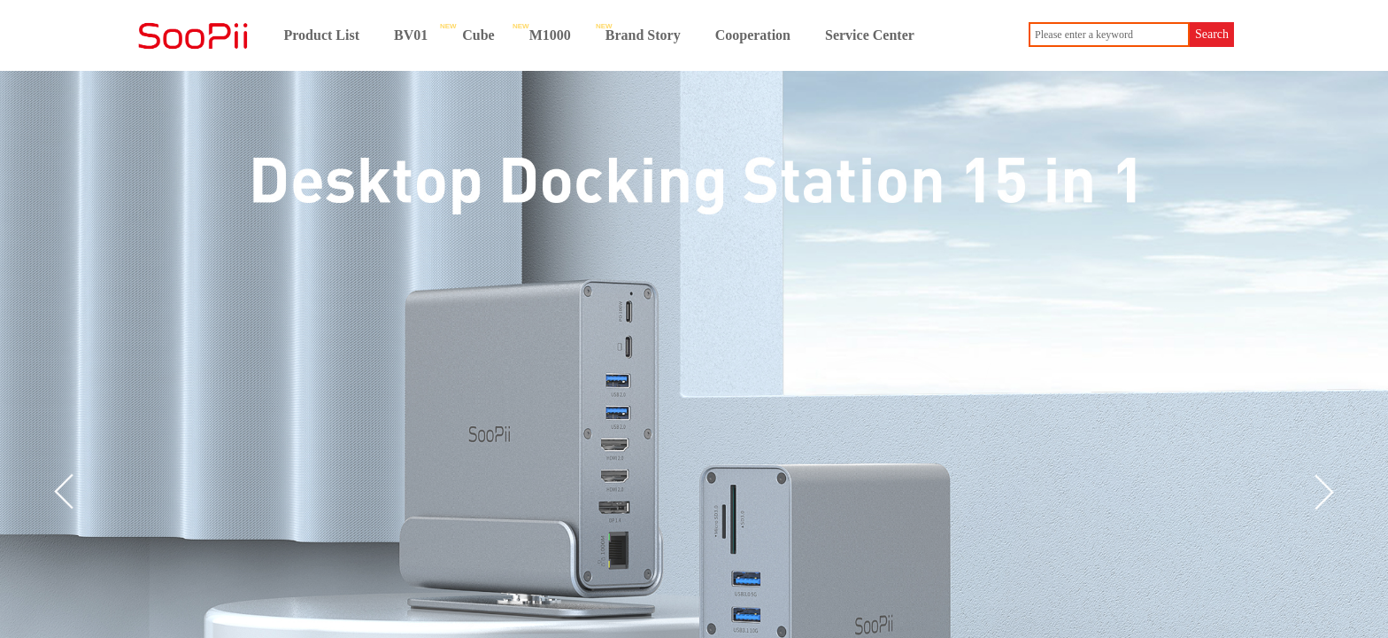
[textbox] (1109, 34)
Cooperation (752, 35)
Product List (321, 35)
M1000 (550, 35)
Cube (478, 35)
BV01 (411, 35)
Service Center (869, 35)
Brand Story (643, 35)
